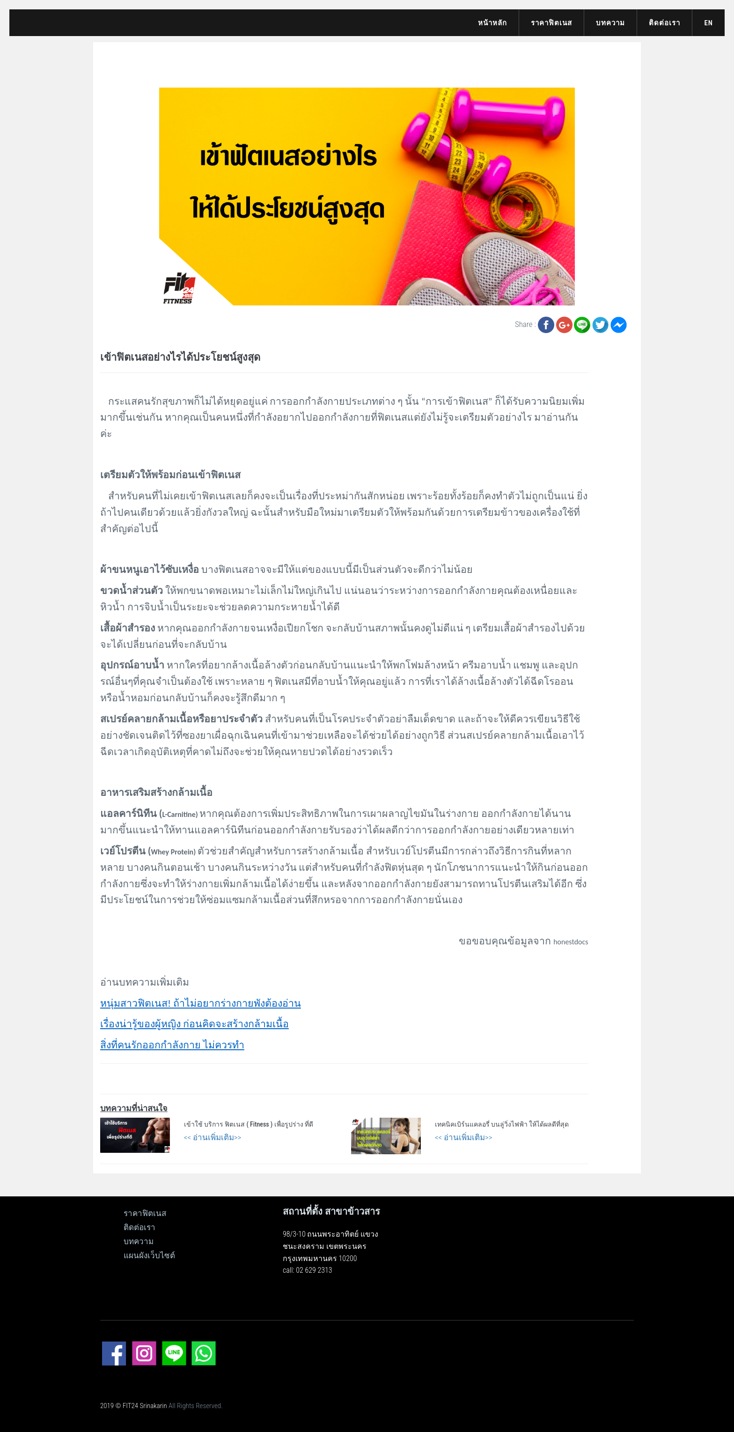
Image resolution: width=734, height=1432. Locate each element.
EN (708, 23)
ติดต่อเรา (664, 23)
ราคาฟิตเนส (551, 23)
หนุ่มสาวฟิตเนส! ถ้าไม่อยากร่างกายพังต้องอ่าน (200, 1003)
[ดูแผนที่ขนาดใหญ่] (503, 1253)
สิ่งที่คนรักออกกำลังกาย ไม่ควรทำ (172, 1045)
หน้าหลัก (492, 23)
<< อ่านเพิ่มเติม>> (213, 1137)
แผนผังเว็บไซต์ (149, 1255)
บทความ (610, 23)
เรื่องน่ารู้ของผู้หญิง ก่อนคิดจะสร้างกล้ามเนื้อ (194, 1024)
